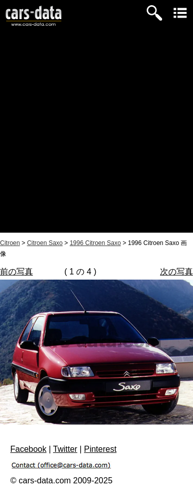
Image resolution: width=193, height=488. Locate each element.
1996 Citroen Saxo (94, 243)
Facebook (28, 449)
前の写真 (16, 271)
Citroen (10, 243)
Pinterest (100, 449)
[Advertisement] (96, 136)
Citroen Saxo (44, 243)
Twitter (65, 449)
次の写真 (176, 271)
